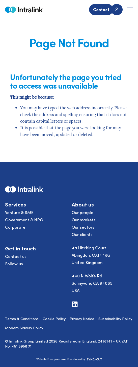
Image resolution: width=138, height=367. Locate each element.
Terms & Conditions (22, 318)
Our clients (82, 234)
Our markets (84, 219)
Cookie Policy (54, 318)
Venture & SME (19, 212)
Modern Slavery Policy (24, 327)
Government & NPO (24, 219)
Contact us (15, 256)
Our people (82, 212)
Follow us (14, 263)
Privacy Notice (82, 318)
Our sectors (83, 227)
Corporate (15, 227)
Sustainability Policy (115, 318)
